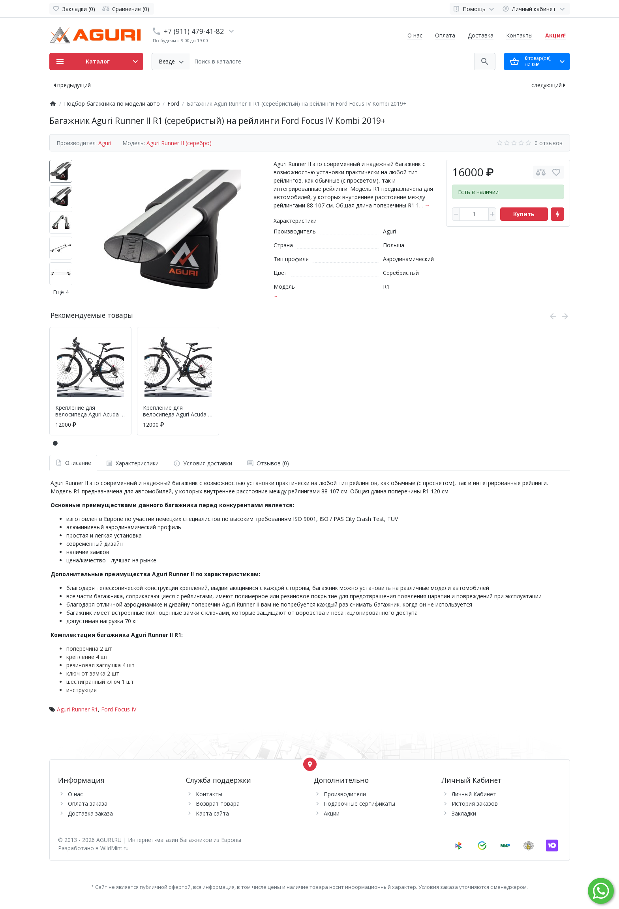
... (275, 295)
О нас (414, 35)
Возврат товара (218, 803)
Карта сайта (212, 813)
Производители (345, 794)
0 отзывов (549, 143)
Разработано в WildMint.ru (93, 848)
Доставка (480, 35)
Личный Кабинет (474, 794)
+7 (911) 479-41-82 (194, 31)
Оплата (445, 35)
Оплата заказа (87, 803)
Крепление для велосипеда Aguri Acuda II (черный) (177, 411)
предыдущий (72, 85)
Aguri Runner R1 (77, 709)
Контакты (519, 35)
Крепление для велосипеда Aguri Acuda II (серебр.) (89, 411)
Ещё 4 (61, 292)
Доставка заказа (90, 813)
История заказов (475, 803)
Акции (332, 813)
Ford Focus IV (118, 709)
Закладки (464, 813)
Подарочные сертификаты (359, 803)
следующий (548, 85)
